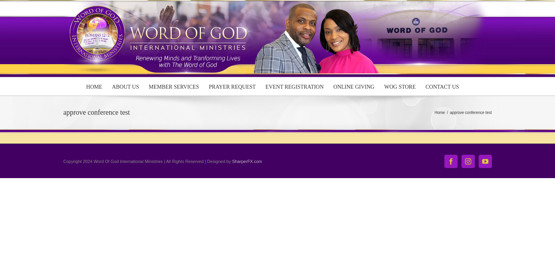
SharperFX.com (247, 161)
